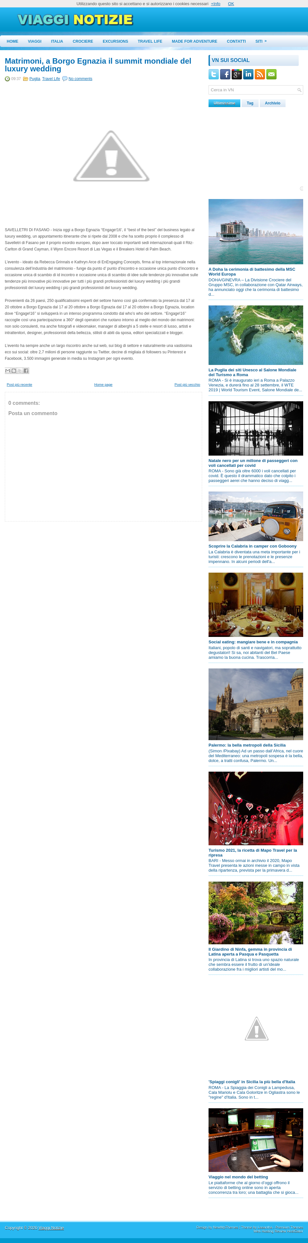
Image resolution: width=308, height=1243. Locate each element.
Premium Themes (289, 1227)
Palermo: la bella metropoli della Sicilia (247, 745)
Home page (103, 384)
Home (12, 41)
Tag (250, 103)
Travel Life (150, 41)
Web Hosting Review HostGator (278, 1231)
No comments (80, 79)
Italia (57, 41)
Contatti (236, 41)
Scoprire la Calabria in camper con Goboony (253, 546)
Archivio (272, 103)
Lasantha (265, 1227)
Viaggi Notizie (51, 1227)
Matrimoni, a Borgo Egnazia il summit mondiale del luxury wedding (98, 65)
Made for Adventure (195, 41)
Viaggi (34, 41)
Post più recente (19, 384)
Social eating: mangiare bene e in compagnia (253, 642)
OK (231, 3)
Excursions (115, 41)
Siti (263, 39)
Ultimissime (224, 103)
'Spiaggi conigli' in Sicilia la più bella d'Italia (252, 1081)
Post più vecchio (187, 384)
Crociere (83, 41)
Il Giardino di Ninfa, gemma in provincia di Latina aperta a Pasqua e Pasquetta (250, 952)
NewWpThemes (225, 1227)
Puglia (35, 79)
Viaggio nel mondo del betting (238, 1177)
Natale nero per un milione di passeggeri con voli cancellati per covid (253, 463)
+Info (215, 3)
